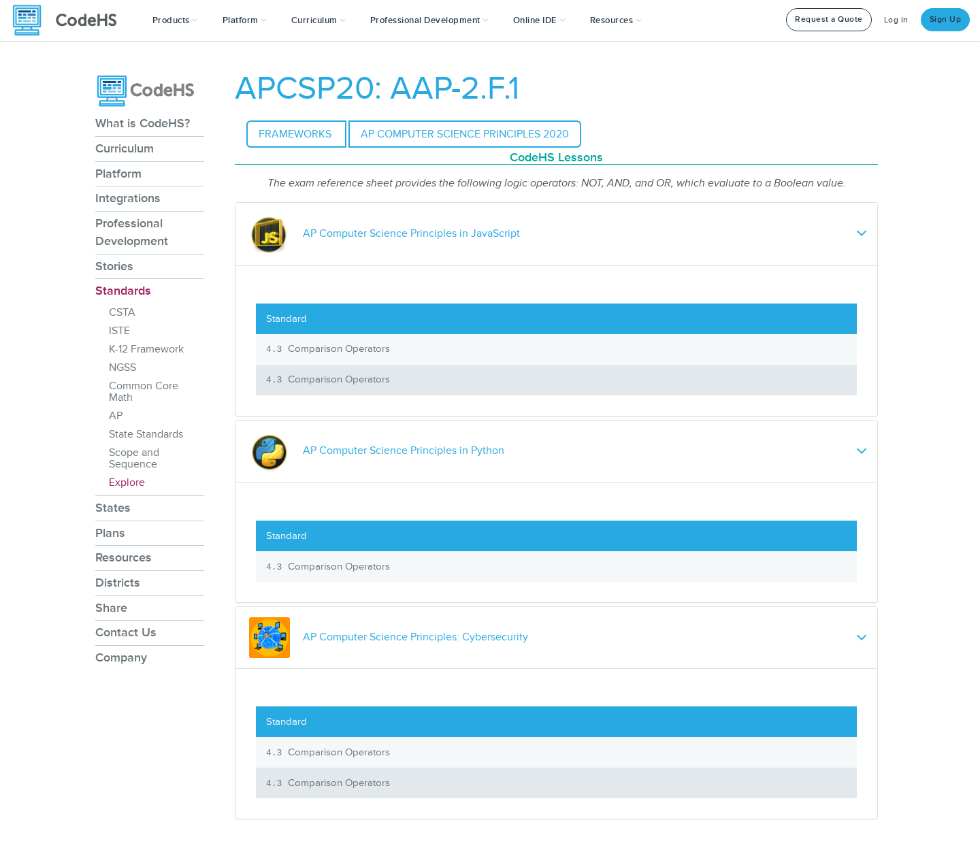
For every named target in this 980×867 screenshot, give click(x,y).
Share (111, 607)
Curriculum (124, 148)
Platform (118, 173)
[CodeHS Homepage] (70, 20)
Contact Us (126, 632)
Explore (127, 482)
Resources (123, 557)
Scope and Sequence (134, 458)
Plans (110, 532)
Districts (117, 582)
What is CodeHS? (142, 123)
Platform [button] (245, 20)
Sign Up (946, 19)
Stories (114, 266)
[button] (175, 20)
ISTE (119, 331)
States (113, 507)
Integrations (128, 198)
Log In (896, 20)
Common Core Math (143, 391)
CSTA (122, 312)
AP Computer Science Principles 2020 (465, 134)
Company (121, 657)
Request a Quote (829, 19)
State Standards (146, 434)
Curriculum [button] (318, 20)
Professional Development (131, 232)
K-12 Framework (146, 349)
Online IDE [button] (539, 20)
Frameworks (296, 134)
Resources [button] (616, 20)
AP (115, 416)
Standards (123, 290)
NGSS (122, 367)
